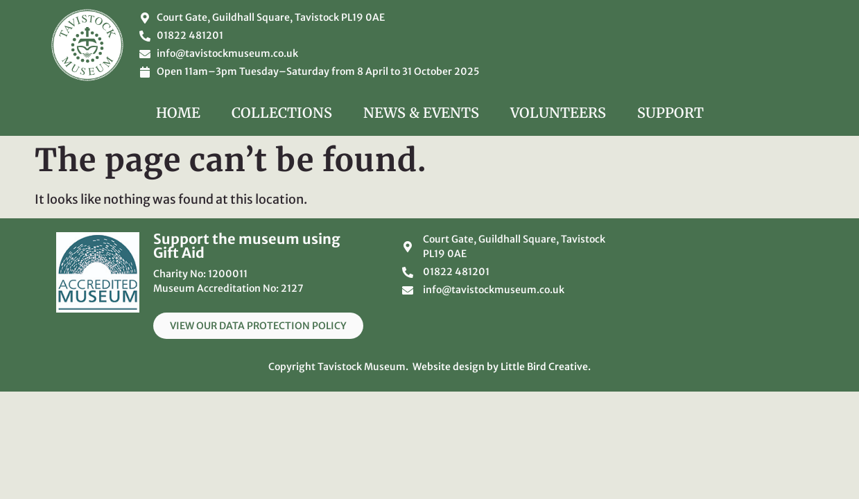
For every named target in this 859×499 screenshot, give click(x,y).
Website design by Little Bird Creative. (502, 366)
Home (178, 112)
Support (670, 112)
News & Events (421, 112)
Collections (282, 112)
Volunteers (558, 112)
